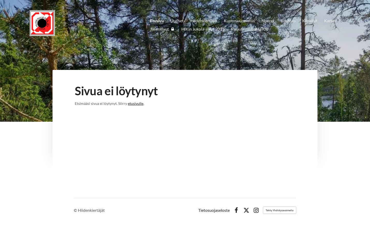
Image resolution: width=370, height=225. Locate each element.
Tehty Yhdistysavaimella (279, 210)
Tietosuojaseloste (214, 210)
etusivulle (135, 103)
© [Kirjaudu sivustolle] (76, 210)
